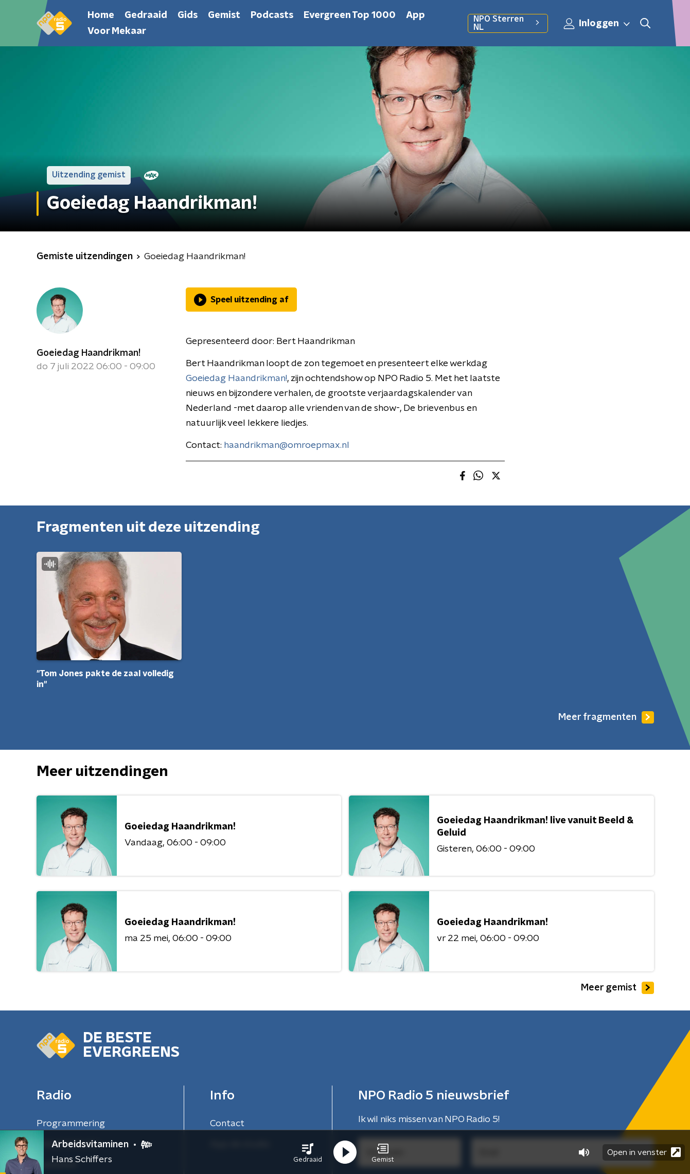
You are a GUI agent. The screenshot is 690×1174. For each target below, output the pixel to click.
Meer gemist (617, 988)
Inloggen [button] (597, 23)
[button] (307, 1152)
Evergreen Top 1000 (350, 15)
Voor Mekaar (116, 31)
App (415, 15)
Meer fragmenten (606, 717)
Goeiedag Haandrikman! (88, 353)
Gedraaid (146, 15)
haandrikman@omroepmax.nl (286, 445)
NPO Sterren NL (507, 23)
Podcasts (272, 15)
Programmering (71, 1123)
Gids (188, 15)
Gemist (224, 15)
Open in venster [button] (644, 1152)
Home (100, 15)
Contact (227, 1123)
